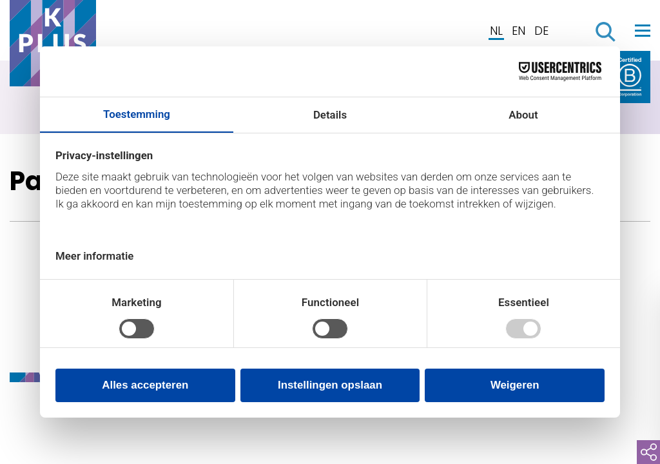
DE (541, 31)
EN (518, 31)
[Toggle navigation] (642, 30)
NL (496, 31)
